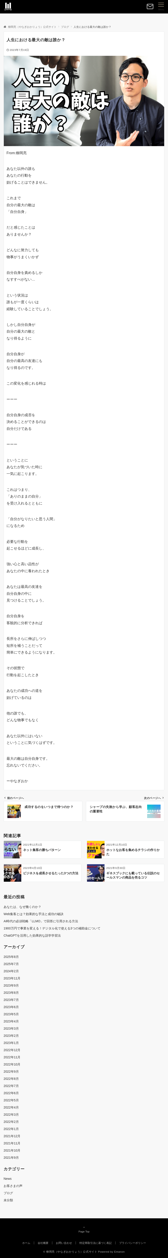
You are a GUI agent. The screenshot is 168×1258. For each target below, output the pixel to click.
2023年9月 (11, 985)
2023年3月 (11, 1028)
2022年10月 (12, 1064)
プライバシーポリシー (132, 1242)
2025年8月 (11, 957)
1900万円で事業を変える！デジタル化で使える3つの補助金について (52, 928)
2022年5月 (11, 1100)
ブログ (8, 1193)
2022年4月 (11, 1107)
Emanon (119, 1251)
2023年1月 (11, 1043)
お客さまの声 (13, 1186)
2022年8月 (11, 1078)
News (8, 1178)
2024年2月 (11, 971)
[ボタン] (150, 8)
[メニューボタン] (161, 7)
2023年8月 (11, 992)
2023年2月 (11, 1035)
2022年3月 (11, 1114)
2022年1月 (11, 1129)
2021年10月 (12, 1150)
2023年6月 (11, 1007)
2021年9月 (11, 1157)
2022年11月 (12, 1057)
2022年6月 (11, 1093)
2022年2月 (11, 1122)
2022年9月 (11, 1071)
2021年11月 (12, 1143)
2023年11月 (12, 978)
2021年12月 (12, 1136)
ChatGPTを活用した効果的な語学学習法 (32, 935)
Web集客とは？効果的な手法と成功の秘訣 (33, 914)
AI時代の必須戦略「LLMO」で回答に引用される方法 (41, 921)
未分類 (8, 1200)
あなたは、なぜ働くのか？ (22, 907)
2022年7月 (11, 1086)
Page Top (84, 1229)
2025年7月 (11, 964)
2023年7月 (11, 1000)
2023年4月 (11, 1021)
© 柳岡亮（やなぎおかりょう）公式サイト (70, 1251)
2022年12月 (12, 1050)
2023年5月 (11, 1014)
